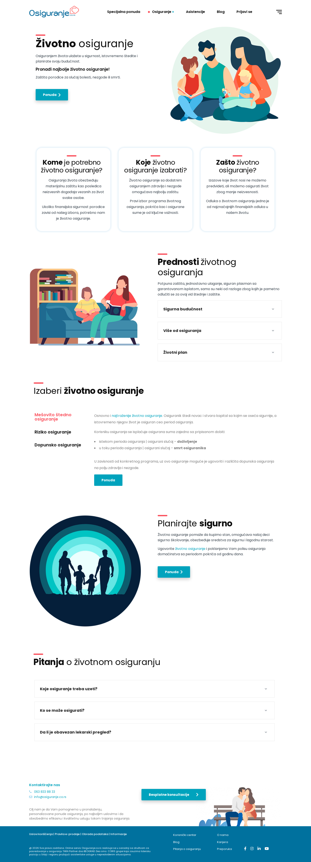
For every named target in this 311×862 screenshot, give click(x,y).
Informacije (118, 834)
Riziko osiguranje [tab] (53, 432)
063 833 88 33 (44, 792)
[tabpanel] (186, 450)
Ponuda (108, 480)
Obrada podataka (95, 834)
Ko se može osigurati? (62, 710)
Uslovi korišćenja (41, 834)
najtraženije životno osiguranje (137, 415)
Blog (176, 842)
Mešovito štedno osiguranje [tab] (53, 417)
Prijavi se (244, 11)
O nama (223, 835)
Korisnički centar (184, 835)
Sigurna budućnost (182, 309)
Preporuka (224, 849)
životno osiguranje (190, 548)
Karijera (222, 842)
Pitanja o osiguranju (187, 849)
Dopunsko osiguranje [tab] (58, 445)
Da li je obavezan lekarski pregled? (75, 732)
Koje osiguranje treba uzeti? (68, 688)
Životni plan (175, 352)
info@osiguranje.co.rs (50, 797)
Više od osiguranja (182, 330)
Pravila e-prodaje (67, 834)
